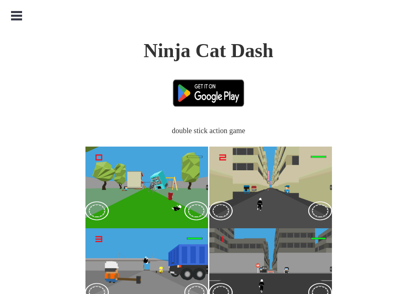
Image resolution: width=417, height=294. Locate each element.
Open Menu (16, 15)
